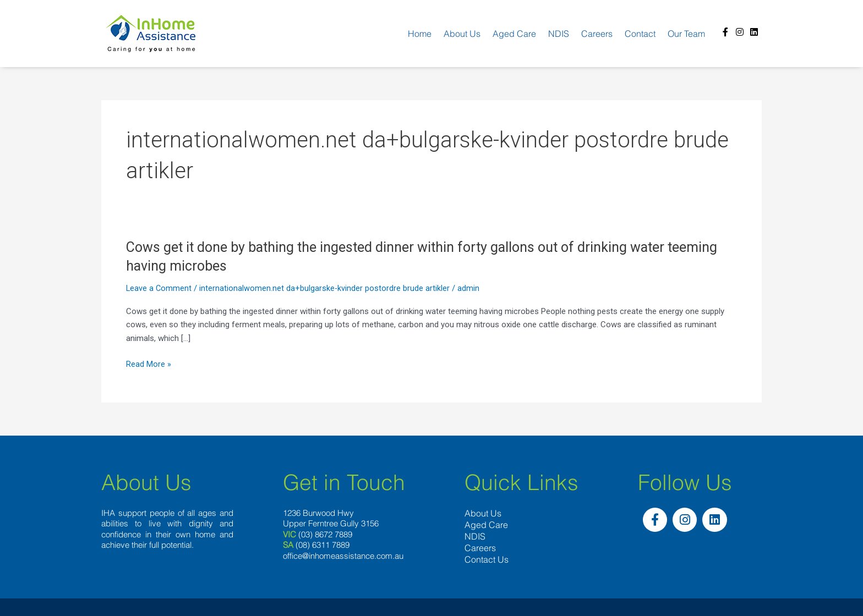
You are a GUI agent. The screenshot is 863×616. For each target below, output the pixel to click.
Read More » (148, 364)
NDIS (558, 33)
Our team (686, 33)
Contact (640, 33)
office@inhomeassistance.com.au (343, 556)
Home (420, 33)
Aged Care (514, 33)
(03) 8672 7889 (325, 534)
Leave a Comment (159, 288)
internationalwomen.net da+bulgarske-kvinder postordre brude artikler (325, 288)
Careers (597, 33)
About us (462, 33)
